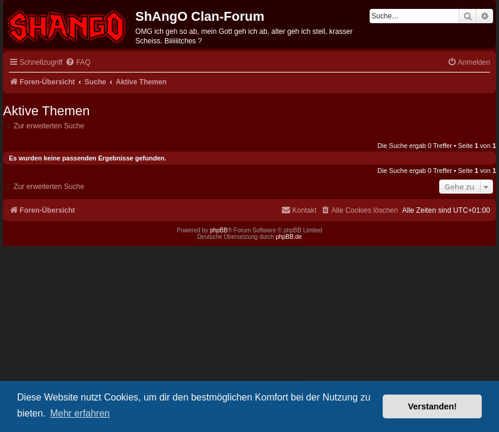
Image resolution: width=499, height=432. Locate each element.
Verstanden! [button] (432, 406)
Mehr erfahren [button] (80, 413)
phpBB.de (289, 237)
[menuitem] (77, 63)
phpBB (219, 230)
